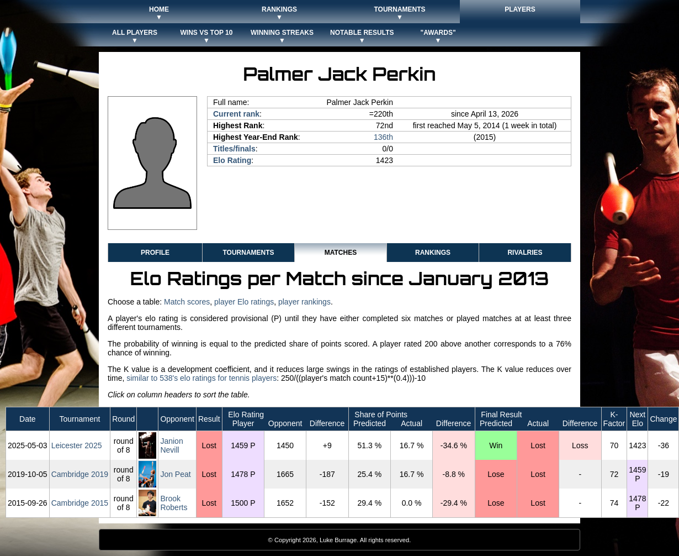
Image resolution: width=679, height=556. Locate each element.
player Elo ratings (244, 301)
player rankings (304, 301)
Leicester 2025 (76, 445)
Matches (341, 252)
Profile (155, 252)
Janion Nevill (171, 445)
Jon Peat (175, 474)
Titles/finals (234, 148)
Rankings (432, 252)
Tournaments (248, 252)
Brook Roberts (173, 503)
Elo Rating (232, 160)
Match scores (187, 301)
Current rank (236, 113)
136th (383, 137)
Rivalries (524, 252)
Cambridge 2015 (80, 503)
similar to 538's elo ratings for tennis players (201, 378)
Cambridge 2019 (80, 474)
